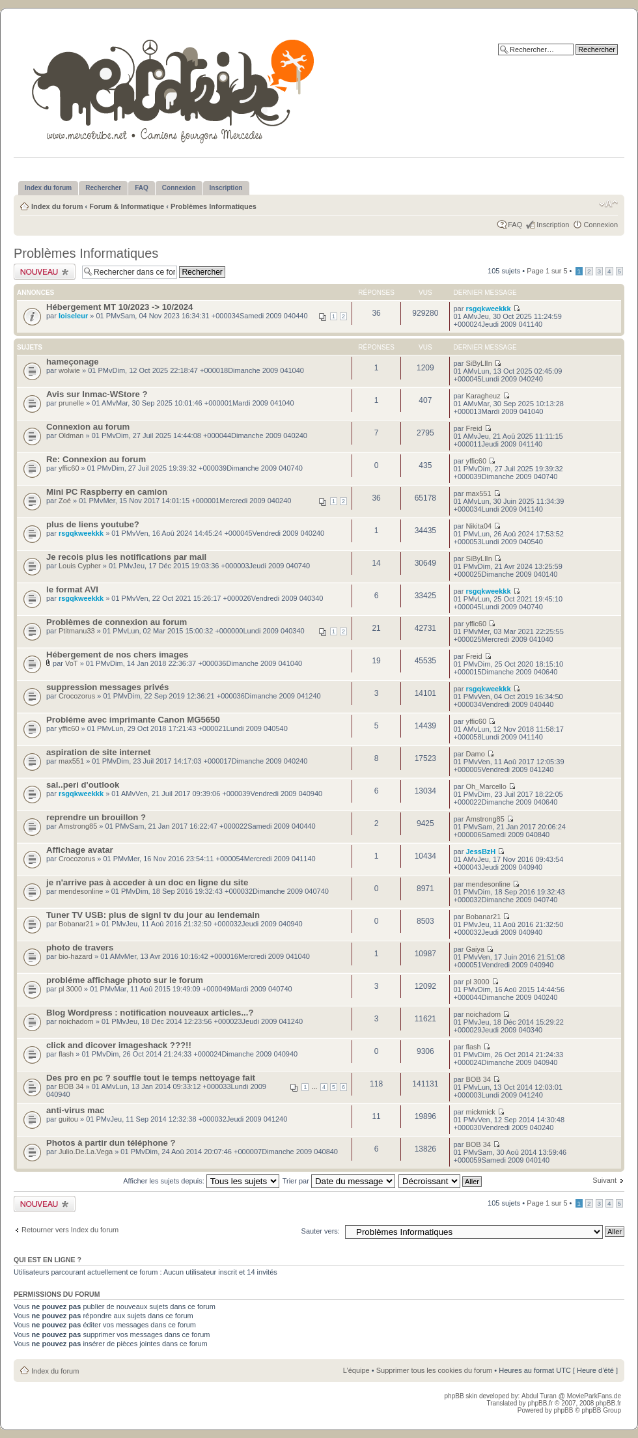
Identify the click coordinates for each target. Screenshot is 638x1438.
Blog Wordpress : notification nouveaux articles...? (150, 1012)
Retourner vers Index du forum (69, 1230)
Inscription (552, 224)
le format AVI (72, 589)
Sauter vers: (320, 1231)
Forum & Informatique (126, 206)
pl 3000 (70, 989)
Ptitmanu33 (77, 631)
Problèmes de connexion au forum (116, 622)
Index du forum (57, 206)
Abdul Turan (540, 1396)
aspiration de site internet (98, 752)
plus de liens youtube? (92, 524)
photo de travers (79, 947)
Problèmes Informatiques (214, 206)
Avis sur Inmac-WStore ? (97, 394)
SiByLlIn (478, 363)
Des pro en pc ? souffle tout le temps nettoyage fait (150, 1078)
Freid (473, 428)
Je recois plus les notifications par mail (126, 557)
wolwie (69, 370)
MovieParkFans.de (594, 1396)
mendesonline (81, 891)
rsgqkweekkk (487, 308)
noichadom (76, 1021)
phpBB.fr (540, 1403)
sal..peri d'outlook (82, 785)
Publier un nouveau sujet (45, 272)
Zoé (65, 501)
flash (66, 1054)
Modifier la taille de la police (608, 204)
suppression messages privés (107, 687)
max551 (478, 493)
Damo (474, 754)
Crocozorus (77, 696)
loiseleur (73, 316)
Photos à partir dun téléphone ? (111, 1143)
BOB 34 (71, 1086)
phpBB (563, 1410)
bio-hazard (75, 956)
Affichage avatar (79, 850)
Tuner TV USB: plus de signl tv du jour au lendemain (153, 915)
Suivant (604, 1180)
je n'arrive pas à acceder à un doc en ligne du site (147, 882)
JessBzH (480, 851)
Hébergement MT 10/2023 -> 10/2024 (119, 307)
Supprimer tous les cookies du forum (434, 1370)
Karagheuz (482, 396)
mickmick (480, 1112)
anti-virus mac (75, 1110)
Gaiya (474, 949)
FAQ (515, 224)
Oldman (71, 435)
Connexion (600, 224)
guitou (68, 1119)
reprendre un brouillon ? (96, 817)
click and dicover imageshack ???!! (118, 1045)
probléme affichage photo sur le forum (124, 980)
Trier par (339, 1181)
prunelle (71, 403)
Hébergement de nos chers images (117, 654)
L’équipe (356, 1370)
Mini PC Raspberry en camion (106, 492)
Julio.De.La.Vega (86, 1151)
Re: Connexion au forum (96, 459)
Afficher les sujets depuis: (201, 1181)
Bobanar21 (76, 924)
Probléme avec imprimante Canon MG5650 (133, 720)
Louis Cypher (80, 566)
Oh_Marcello (485, 786)
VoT (71, 663)
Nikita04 (478, 526)
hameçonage (72, 361)
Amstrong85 (78, 826)
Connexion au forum (88, 427)
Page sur (547, 271)
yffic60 (69, 468)
